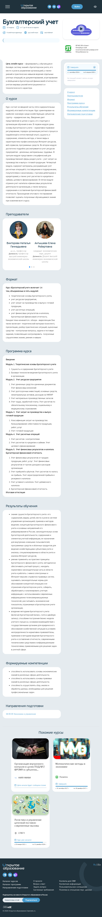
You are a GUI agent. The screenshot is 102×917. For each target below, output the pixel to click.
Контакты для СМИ (67, 881)
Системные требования (43, 890)
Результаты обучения (77, 107)
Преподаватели (75, 95)
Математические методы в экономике (70, 765)
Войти (77, 7)
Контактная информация (70, 884)
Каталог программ (12, 884)
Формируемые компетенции (81, 110)
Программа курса (76, 103)
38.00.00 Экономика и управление (21, 714)
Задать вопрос (39, 887)
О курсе (71, 92)
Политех (62, 777)
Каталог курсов (10, 881)
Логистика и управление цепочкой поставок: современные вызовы (28, 822)
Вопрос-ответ (39, 884)
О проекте (37, 881)
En (99, 864)
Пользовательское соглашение (73, 887)
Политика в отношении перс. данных (75, 890)
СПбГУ (19, 833)
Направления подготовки (80, 114)
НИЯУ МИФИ (22, 777)
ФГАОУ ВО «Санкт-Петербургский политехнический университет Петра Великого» (80, 48)
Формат (71, 99)
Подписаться (31, 900)
